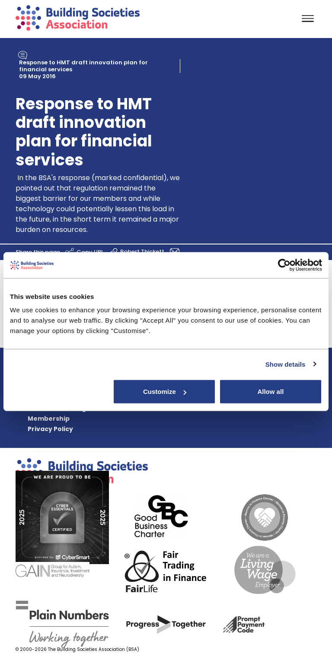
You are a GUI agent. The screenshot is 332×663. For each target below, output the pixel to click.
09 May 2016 (37, 76)
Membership (49, 418)
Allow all (270, 391)
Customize (164, 391)
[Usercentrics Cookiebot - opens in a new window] (284, 264)
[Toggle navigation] (307, 19)
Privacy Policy (50, 429)
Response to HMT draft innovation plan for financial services (83, 65)
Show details (285, 364)
